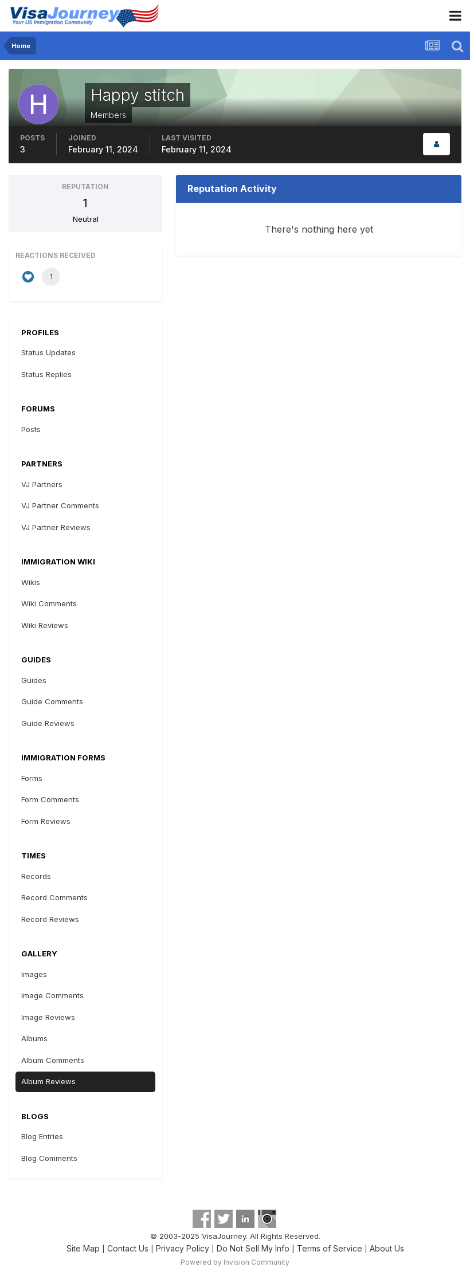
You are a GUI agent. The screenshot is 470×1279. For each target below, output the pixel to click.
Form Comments (50, 799)
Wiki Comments (49, 603)
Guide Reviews (48, 723)
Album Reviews (48, 1081)
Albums (34, 1038)
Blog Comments (49, 1158)
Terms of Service (329, 1248)
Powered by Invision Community (235, 1262)
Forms (31, 778)
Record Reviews (50, 919)
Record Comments (54, 897)
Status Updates (48, 352)
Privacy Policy (182, 1248)
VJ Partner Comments (60, 505)
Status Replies (46, 374)
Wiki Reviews (44, 625)
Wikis (30, 582)
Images (34, 974)
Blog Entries (42, 1136)
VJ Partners (41, 484)
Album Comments (52, 1060)
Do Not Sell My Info (253, 1248)
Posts (31, 429)
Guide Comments (52, 701)
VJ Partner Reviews (56, 527)
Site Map (83, 1248)
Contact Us (127, 1248)
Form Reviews (45, 821)
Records (36, 876)
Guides (33, 680)
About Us (387, 1248)
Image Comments (52, 995)
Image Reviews (48, 1017)
